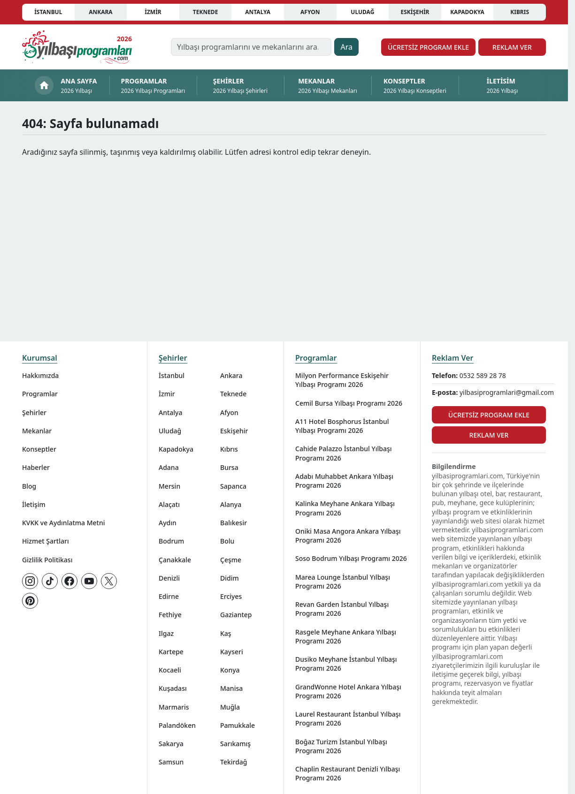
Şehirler (34, 412)
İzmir (153, 12)
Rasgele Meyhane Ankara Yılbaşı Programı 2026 (345, 636)
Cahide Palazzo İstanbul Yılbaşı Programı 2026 (343, 453)
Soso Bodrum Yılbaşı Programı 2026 (351, 558)
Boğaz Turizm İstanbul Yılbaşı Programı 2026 (341, 746)
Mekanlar (37, 430)
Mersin (169, 486)
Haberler (36, 467)
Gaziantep (236, 614)
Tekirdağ (233, 761)
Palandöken (177, 725)
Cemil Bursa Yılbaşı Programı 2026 (348, 403)
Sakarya (171, 743)
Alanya (230, 504)
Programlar (40, 393)
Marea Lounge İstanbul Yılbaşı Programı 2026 (342, 581)
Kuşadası (173, 688)
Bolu (227, 541)
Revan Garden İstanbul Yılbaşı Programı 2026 (342, 609)
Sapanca (233, 486)
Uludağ (362, 12)
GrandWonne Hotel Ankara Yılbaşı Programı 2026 (348, 691)
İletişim (34, 504)
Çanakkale (175, 559)
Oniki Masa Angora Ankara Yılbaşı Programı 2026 (348, 535)
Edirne (169, 596)
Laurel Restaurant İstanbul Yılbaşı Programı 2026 (347, 718)
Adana (169, 467)
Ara (346, 47)
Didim (229, 578)
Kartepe (171, 651)
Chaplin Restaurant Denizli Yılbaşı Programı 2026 (347, 773)
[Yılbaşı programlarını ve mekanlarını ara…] (251, 47)
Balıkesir (233, 522)
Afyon (310, 12)
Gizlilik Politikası (47, 559)
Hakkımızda (40, 375)
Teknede (205, 12)
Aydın (167, 522)
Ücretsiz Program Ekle (428, 47)
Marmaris (174, 707)
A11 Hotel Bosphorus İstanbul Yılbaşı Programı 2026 (342, 426)
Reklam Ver (512, 47)
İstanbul (48, 12)
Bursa (229, 467)
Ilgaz (166, 633)
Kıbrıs (519, 12)
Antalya (257, 12)
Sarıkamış (235, 743)
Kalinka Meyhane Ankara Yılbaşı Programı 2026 (345, 508)
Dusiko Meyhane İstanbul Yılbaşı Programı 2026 (346, 664)
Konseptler (39, 449)
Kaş (225, 633)
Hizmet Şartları (45, 541)
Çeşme (230, 559)
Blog (29, 486)
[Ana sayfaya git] (77, 47)
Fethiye (170, 614)
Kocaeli (170, 669)
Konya (230, 669)
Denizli (169, 578)
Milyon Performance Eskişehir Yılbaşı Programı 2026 (342, 380)
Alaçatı (169, 504)
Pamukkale (237, 725)
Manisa (231, 688)
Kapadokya (467, 12)
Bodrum (171, 541)
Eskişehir (414, 12)
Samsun (171, 761)
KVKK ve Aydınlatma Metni (63, 522)
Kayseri (231, 651)
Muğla (230, 707)
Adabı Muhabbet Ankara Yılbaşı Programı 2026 (344, 481)
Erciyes (231, 596)
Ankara (101, 12)
